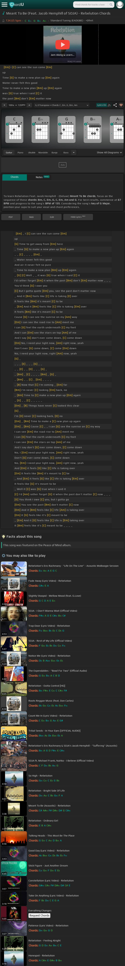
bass (66, 152)
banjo (54, 152)
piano (20, 152)
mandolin (43, 152)
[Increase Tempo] (29, 105)
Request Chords (39, 915)
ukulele (31, 152)
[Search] (111, 4)
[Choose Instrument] (73, 152)
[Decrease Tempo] (4, 105)
